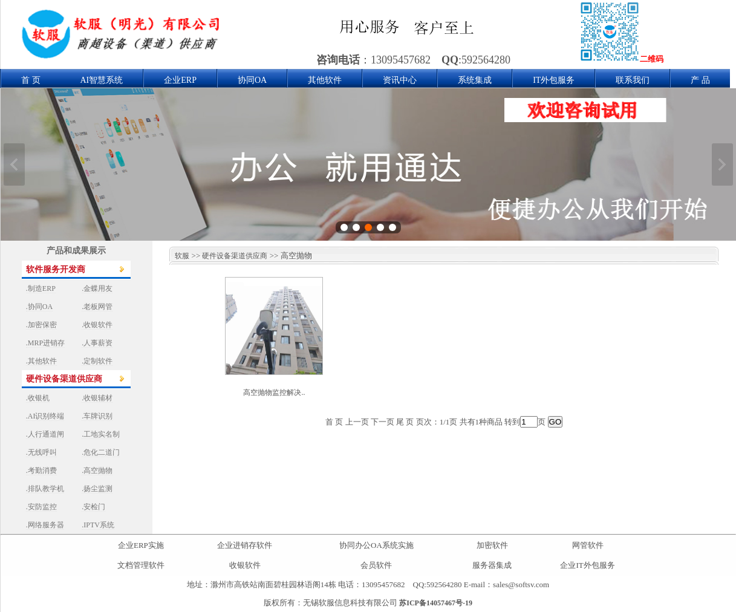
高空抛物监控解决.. (274, 392)
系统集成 (475, 80)
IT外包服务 (554, 80)
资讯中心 (400, 80)
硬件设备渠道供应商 (234, 256)
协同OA (252, 80)
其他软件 (325, 80)
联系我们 (633, 80)
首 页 (31, 80)
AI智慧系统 (101, 80)
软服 (179, 256)
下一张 (722, 164)
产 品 (700, 80)
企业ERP (180, 80)
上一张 (14, 164)
